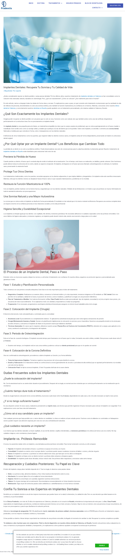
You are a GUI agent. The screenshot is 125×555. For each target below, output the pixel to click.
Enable (102, 545)
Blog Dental (8, 91)
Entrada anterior (10, 534)
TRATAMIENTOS (55, 3)
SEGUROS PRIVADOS (73, 3)
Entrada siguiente (114, 534)
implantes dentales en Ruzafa (13, 151)
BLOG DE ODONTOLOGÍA (93, 3)
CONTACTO (97, 7)
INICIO (31, 3)
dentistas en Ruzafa (40, 108)
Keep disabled (104, 550)
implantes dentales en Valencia (91, 96)
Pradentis (6, 8)
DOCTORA (41, 3)
